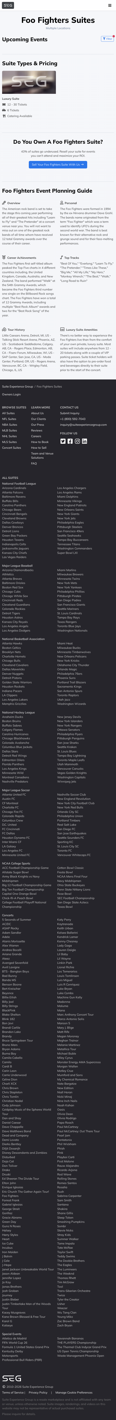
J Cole (6, 1260)
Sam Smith (64, 1200)
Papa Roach (65, 1122)
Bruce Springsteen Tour (17, 1040)
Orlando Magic (67, 669)
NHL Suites (9, 436)
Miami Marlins (66, 570)
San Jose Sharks (68, 742)
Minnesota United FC (16, 855)
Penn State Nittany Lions (73, 889)
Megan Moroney (68, 1036)
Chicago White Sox (15, 596)
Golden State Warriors (17, 682)
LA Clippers (9, 695)
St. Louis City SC (68, 846)
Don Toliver (9, 1165)
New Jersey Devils (69, 716)
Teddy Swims (66, 1256)
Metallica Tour (66, 1049)
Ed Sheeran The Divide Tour (20, 1178)
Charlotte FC (10, 807)
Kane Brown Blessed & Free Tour (23, 1317)
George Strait (11, 1209)
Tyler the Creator (68, 1299)
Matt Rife (63, 1032)
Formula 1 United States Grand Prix (25, 1347)
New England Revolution (73, 799)
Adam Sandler (11, 932)
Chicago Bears (11, 509)
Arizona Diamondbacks (17, 570)
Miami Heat (65, 643)
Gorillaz (7, 1213)
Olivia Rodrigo (66, 1118)
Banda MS (9, 980)
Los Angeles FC (12, 850)
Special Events (11, 1334)
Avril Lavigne (11, 967)
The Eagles (64, 1265)
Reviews (36, 430)
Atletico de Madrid (14, 1338)
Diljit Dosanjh (11, 1148)
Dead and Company (15, 1135)
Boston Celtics (11, 647)
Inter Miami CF (11, 842)
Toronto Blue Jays (69, 626)
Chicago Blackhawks (16, 738)
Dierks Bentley (11, 1144)
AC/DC (6, 924)
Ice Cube (7, 1243)
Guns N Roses (11, 1226)
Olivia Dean (65, 1114)
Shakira (62, 1209)
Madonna (63, 1001)
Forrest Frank (10, 1200)
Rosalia (62, 1187)
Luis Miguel (64, 980)
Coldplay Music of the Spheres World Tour (26, 1112)
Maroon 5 (63, 1023)
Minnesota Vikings (69, 501)
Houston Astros (12, 617)
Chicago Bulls (11, 660)
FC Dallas (8, 833)
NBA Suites (9, 424)
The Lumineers (67, 1269)
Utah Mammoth (67, 764)
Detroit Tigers (11, 613)
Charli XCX (9, 1083)
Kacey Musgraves (13, 1312)
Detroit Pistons (12, 678)
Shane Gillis (65, 1213)
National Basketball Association (23, 639)
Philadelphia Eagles (70, 522)
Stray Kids (64, 1234)
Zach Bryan (64, 1325)
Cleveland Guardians (16, 604)
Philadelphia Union (70, 816)
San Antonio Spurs (69, 691)
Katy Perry (64, 919)
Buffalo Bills (10, 501)
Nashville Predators (15, 781)
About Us (37, 413)
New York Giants (68, 514)
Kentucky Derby (12, 1351)
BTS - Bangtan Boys (15, 971)
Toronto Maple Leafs (71, 760)
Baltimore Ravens (14, 496)
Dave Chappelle (12, 1127)
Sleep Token (65, 1217)
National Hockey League (18, 712)
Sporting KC (65, 842)
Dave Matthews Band (16, 1131)
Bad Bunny (9, 975)
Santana (63, 1204)
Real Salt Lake (66, 824)
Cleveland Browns (14, 518)
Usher (61, 1303)
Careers (36, 436)
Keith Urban (65, 928)
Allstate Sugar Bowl (15, 872)
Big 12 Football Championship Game (26, 885)
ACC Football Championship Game (25, 868)
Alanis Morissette (13, 941)
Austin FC (8, 799)
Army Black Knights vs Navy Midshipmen (21, 879)
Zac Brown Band (68, 1321)
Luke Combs (65, 993)
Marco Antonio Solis (70, 1019)
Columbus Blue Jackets (17, 747)
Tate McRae (65, 1247)
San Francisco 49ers (70, 531)
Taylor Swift (65, 1252)
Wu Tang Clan (66, 1312)
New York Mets (67, 583)
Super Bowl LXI (67, 552)
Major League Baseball (17, 565)
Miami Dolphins (67, 496)
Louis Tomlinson (68, 975)
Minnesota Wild (12, 773)
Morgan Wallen (67, 1066)
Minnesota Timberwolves (74, 652)
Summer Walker (68, 1239)
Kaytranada (65, 924)
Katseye (7, 1325)
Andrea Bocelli (12, 950)
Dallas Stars (10, 751)
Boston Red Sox (12, 587)
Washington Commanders (74, 548)
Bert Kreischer (11, 988)
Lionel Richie (65, 967)
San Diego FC (66, 829)
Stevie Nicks (65, 1230)
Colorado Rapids (13, 816)
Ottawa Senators (68, 729)
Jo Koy (6, 1282)
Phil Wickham (66, 1144)
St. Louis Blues (66, 751)
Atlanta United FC (14, 794)
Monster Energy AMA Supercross (79, 1062)
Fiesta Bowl (65, 872)
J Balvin (7, 1256)
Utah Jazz (63, 699)
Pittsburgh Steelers (69, 527)
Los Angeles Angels (15, 626)
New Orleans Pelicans (71, 656)
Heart (5, 1239)
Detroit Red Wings (14, 755)
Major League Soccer (16, 790)
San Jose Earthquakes (71, 833)
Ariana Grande (12, 954)
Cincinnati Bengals (14, 514)
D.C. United (9, 824)
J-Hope (6, 1265)
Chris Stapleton (12, 1092)
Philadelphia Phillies (71, 591)
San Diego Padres (69, 600)
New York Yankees (69, 587)
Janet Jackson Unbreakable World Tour (28, 1269)
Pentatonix (64, 1139)
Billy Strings (10, 1006)
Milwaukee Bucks (68, 647)
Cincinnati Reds (12, 600)
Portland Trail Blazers (71, 682)
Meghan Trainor (67, 1040)
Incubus (7, 1247)
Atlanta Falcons (12, 492)
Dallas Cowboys (13, 522)
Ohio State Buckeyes (71, 885)
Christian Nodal (12, 1101)
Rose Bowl (64, 894)
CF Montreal (10, 803)
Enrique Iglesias (12, 1187)
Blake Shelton (11, 1014)
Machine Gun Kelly (69, 997)
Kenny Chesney (67, 941)
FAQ (34, 463)
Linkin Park (64, 963)
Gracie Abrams (12, 1217)
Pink (60, 1152)
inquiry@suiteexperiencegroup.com (83, 424)
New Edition (65, 1088)
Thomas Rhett (66, 1278)
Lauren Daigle (66, 950)
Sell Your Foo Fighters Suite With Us (58, 164)
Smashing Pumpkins (71, 1222)
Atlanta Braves (12, 578)
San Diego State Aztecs (72, 902)
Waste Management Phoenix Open (80, 1355)
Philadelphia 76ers (69, 673)
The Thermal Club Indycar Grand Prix (81, 1347)
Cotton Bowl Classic (70, 868)
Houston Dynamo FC (16, 837)
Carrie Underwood (14, 1075)
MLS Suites (9, 442)
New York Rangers (69, 725)
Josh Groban (10, 1291)
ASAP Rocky (10, 928)
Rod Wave (64, 1174)
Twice (61, 1295)
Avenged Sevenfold (15, 963)
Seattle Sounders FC (70, 837)
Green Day (9, 1222)
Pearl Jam (63, 1135)
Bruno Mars (9, 1044)
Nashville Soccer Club (71, 794)
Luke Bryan (64, 988)
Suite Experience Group (17, 386)
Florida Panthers (13, 764)
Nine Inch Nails (67, 1101)
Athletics (8, 574)
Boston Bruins (11, 721)
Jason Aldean (11, 1273)
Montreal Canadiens (15, 777)
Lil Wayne (64, 958)
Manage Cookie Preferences (74, 1392)
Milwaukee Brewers (70, 574)
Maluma (62, 1006)
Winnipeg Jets (66, 781)
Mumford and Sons (70, 1075)
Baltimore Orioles (13, 583)
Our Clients (38, 419)
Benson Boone (12, 984)
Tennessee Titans (68, 544)
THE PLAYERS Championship (76, 1342)
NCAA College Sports (16, 863)
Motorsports (10, 1355)
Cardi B (7, 1066)
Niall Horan (64, 1092)
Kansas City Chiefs (14, 552)
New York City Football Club (75, 803)
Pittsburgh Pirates (69, 596)
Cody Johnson (11, 1105)
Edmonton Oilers (13, 760)
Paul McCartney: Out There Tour (78, 1131)
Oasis (61, 1109)
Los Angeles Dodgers (16, 630)
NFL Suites (9, 419)
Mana (61, 1010)
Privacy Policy (38, 1392)
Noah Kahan (65, 1105)
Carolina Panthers (14, 505)
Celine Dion (9, 1079)
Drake (6, 1170)
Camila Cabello (12, 1058)
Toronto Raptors (68, 695)
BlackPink (8, 1010)
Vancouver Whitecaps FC (74, 855)
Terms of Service (13, 1392)
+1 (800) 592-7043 (72, 419)
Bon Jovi (7, 1023)
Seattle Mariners (68, 609)
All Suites (8, 413)
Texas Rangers (67, 621)
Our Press (37, 424)
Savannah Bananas (70, 1338)
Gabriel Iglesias (12, 1204)
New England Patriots (71, 505)
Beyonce (7, 993)
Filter (108, 38)
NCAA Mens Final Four (72, 876)
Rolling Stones (66, 1178)
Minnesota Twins (68, 578)
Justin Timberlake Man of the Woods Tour (26, 1306)
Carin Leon (9, 1070)
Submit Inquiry (70, 413)
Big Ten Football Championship (23, 889)
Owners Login (11, 394)
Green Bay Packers (14, 535)
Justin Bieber (10, 1299)
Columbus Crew (12, 820)
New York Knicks (68, 660)
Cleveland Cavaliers (15, 665)
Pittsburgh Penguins (70, 738)
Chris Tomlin (10, 1096)
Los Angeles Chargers (71, 488)
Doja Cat (8, 1161)
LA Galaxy (9, 846)
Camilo (7, 1062)
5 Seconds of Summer (16, 919)
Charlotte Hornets (14, 656)
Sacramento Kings (69, 686)
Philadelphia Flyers (70, 734)
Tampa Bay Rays (68, 617)
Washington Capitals (71, 777)
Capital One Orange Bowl (19, 894)
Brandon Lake (11, 1032)
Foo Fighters (10, 1196)
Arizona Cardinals (14, 488)
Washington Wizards (71, 704)
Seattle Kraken (67, 747)
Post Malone (65, 1161)
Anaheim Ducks (12, 716)
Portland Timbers (68, 820)
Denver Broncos (12, 527)
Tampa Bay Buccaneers (72, 540)
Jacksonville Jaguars (15, 548)
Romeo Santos (67, 1183)
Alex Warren (10, 945)
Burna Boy (9, 1053)
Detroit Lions (10, 531)
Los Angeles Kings (14, 768)
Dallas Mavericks (13, 669)
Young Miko (65, 1317)
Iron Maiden (10, 1252)
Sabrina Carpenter (69, 1196)
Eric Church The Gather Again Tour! (25, 1191)
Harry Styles (10, 1234)
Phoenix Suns (66, 678)
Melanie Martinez (68, 1044)
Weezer (62, 1308)
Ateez (6, 958)
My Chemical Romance (72, 1079)
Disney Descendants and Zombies (24, 1152)
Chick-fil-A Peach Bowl (17, 898)
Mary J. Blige (65, 1027)
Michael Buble (66, 1053)
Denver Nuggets (12, 673)
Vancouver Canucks (70, 768)
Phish (61, 1148)
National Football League (19, 483)
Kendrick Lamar (67, 937)
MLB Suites (9, 430)
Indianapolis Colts (14, 544)
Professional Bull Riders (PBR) (22, 1360)
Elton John (9, 1183)
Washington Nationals (72, 630)
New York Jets (66, 518)
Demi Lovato (10, 1139)
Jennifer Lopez (11, 1278)
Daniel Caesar (11, 1122)
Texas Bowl (65, 906)
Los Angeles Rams (69, 492)
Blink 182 (8, 1019)
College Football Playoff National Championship (24, 904)
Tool (60, 1286)
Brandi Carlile (11, 1027)
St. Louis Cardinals (69, 613)
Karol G (7, 1321)
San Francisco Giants (71, 604)
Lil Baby (62, 954)
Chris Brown (10, 1088)
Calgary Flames (12, 729)
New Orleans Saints (70, 509)
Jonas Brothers (12, 1286)
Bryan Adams (11, 1049)
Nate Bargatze (66, 1083)
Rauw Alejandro (68, 1165)
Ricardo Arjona (67, 1170)
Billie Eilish (9, 997)
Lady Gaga (64, 945)
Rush (60, 1191)
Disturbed (8, 1157)
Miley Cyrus (65, 1058)
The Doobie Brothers (71, 1260)
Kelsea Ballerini (67, 932)
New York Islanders (70, 721)
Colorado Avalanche (15, 742)
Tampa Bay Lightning (71, 755)
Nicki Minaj (64, 1096)
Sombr (61, 1226)
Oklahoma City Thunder (73, 665)
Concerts (7, 915)
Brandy (7, 1036)
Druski (6, 1174)
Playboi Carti (66, 1157)
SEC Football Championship (75, 898)
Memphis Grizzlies (14, 704)
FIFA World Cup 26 (14, 1342)
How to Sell (38, 447)
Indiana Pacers (12, 691)
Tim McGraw (65, 1282)
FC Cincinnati (11, 829)
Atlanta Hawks (12, 643)
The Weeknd (65, 1273)
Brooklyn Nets (11, 652)
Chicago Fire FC (12, 811)
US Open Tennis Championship (78, 1351)
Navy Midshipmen (69, 880)
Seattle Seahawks (69, 535)
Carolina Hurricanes (15, 734)
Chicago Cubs (11, 591)
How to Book (40, 442)
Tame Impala (66, 1243)
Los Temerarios (67, 971)
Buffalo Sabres (12, 725)
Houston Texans (13, 540)
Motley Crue (65, 1070)
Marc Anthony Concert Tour (75, 1014)
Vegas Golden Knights (72, 773)
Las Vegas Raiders (14, 557)
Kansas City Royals (15, 621)
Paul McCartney (67, 1127)
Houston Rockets (13, 686)
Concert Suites (11, 447)
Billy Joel (8, 1001)
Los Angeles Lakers (15, 699)
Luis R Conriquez (68, 984)
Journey (7, 1295)
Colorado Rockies (13, 609)
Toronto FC (64, 850)
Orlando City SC (68, 811)
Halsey (6, 1230)
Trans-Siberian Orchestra (73, 1291)
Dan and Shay (11, 1118)
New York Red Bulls (70, 807)
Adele (6, 937)
